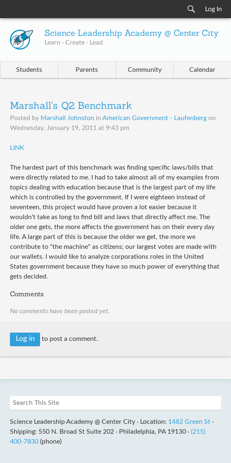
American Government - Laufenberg (154, 118)
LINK (17, 147)
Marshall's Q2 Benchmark (71, 106)
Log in (25, 339)
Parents (87, 69)
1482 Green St (189, 421)
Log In (213, 9)
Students (29, 69)
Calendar (202, 69)
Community (145, 69)
